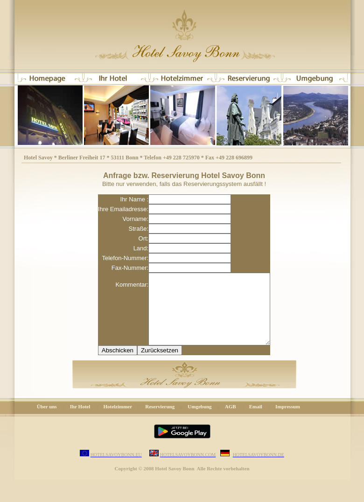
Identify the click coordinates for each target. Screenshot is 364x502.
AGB (230, 420)
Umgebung (199, 420)
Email (255, 420)
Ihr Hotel (80, 420)
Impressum (287, 420)
